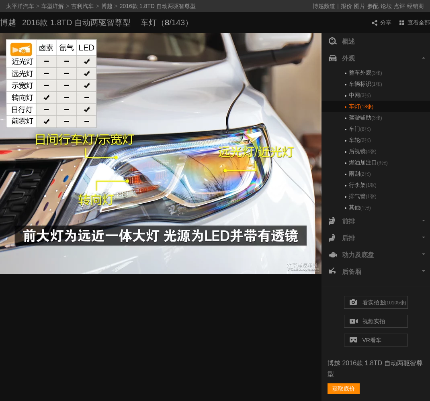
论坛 (386, 6)
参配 (373, 6)
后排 (377, 238)
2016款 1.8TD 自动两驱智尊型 (158, 6)
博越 (107, 6)
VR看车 (365, 340)
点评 (399, 6)
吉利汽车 (82, 6)
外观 (377, 58)
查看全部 (414, 22)
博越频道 (324, 6)
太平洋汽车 (20, 6)
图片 (359, 6)
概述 (342, 41)
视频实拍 (367, 321)
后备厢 (377, 271)
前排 (377, 221)
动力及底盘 (377, 255)
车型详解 (52, 6)
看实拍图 (378, 302)
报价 (346, 6)
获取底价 (343, 388)
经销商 (415, 6)
